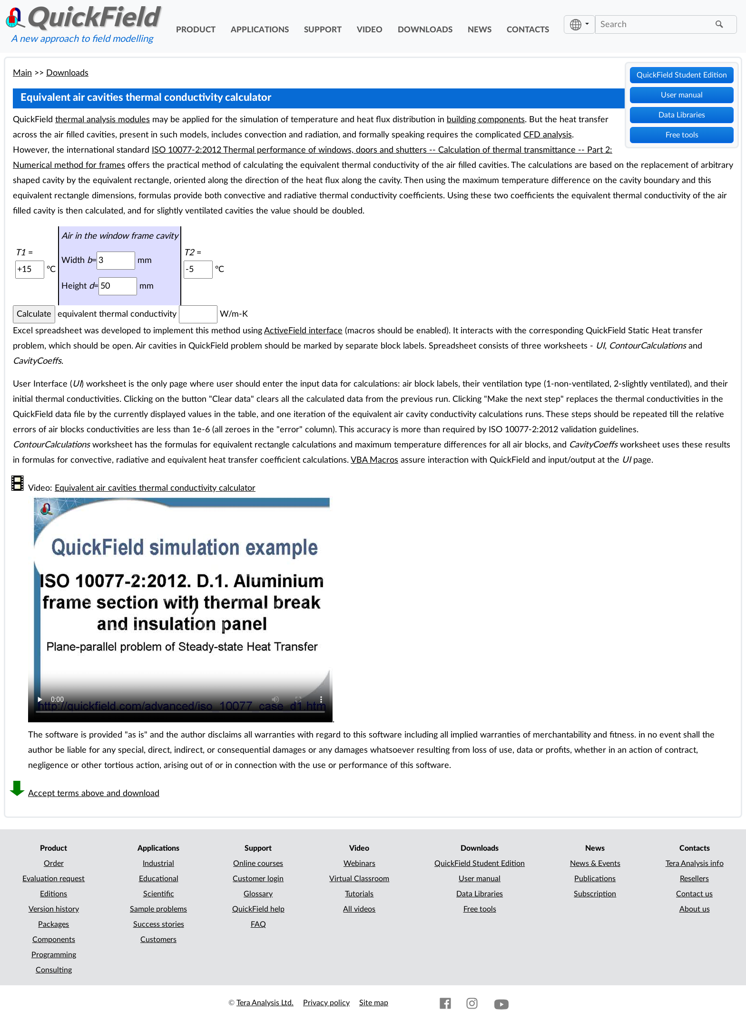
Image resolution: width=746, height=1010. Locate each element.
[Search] (654, 24)
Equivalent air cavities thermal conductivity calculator (155, 488)
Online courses (258, 863)
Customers (158, 939)
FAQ (258, 924)
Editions (53, 894)
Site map (373, 1003)
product (196, 30)
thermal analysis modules (102, 119)
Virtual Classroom (359, 879)
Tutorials (359, 894)
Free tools (682, 135)
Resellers (694, 879)
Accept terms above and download (93, 793)
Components (53, 939)
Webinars (359, 863)
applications (260, 30)
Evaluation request (53, 879)
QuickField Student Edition (682, 75)
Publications (595, 879)
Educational (158, 879)
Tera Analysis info (695, 863)
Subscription (595, 894)
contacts (528, 30)
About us (694, 909)
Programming (53, 955)
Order (54, 863)
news (479, 30)
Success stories (158, 924)
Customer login (258, 879)
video (370, 30)
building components (486, 119)
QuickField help (258, 909)
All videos (359, 909)
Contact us (694, 894)
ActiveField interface (303, 330)
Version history (54, 909)
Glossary (258, 894)
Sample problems (158, 909)
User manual (682, 95)
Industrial (158, 863)
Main (22, 73)
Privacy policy (326, 1003)
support (323, 30)
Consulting (54, 970)
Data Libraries (681, 115)
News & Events (595, 863)
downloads (425, 30)
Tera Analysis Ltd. (265, 1003)
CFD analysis (547, 134)
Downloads (67, 73)
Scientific (158, 894)
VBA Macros (374, 460)
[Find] (721, 24)
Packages (53, 924)
